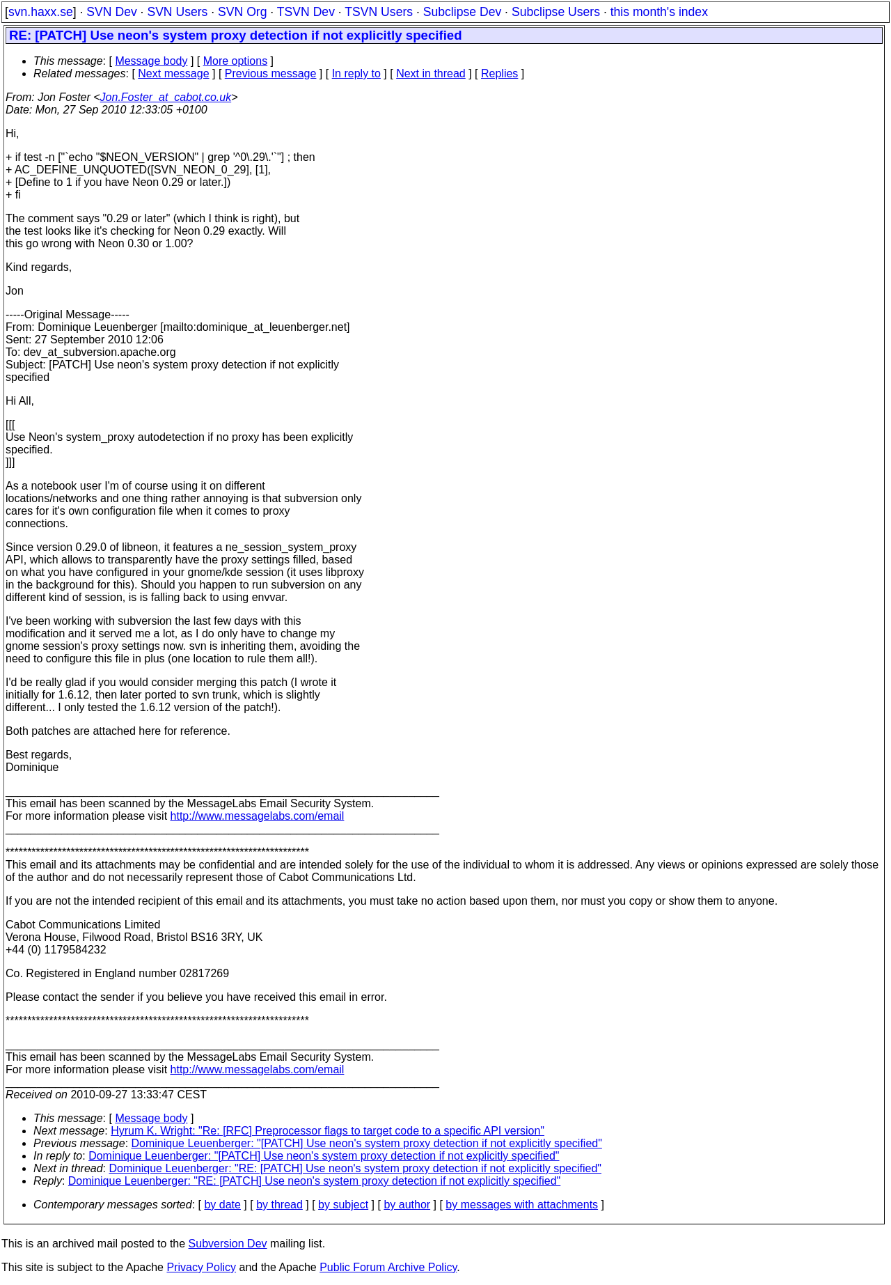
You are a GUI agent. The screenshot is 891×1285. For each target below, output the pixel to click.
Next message (173, 73)
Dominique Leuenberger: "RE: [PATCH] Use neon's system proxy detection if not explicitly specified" (355, 1168)
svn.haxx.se (40, 12)
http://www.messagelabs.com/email (258, 816)
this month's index (659, 12)
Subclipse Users (556, 12)
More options (235, 61)
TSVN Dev (306, 12)
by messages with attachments (522, 1204)
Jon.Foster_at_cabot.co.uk (166, 97)
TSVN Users (379, 12)
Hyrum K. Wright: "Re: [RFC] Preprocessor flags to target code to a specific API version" (327, 1131)
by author (407, 1204)
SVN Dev (111, 12)
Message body (151, 61)
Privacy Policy (201, 1267)
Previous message (271, 73)
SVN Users (177, 12)
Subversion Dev (228, 1243)
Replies (499, 73)
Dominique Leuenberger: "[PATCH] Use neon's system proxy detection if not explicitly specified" (367, 1143)
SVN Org (242, 12)
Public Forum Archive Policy (388, 1267)
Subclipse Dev (462, 12)
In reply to (356, 73)
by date (222, 1204)
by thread (279, 1204)
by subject (343, 1204)
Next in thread (431, 73)
